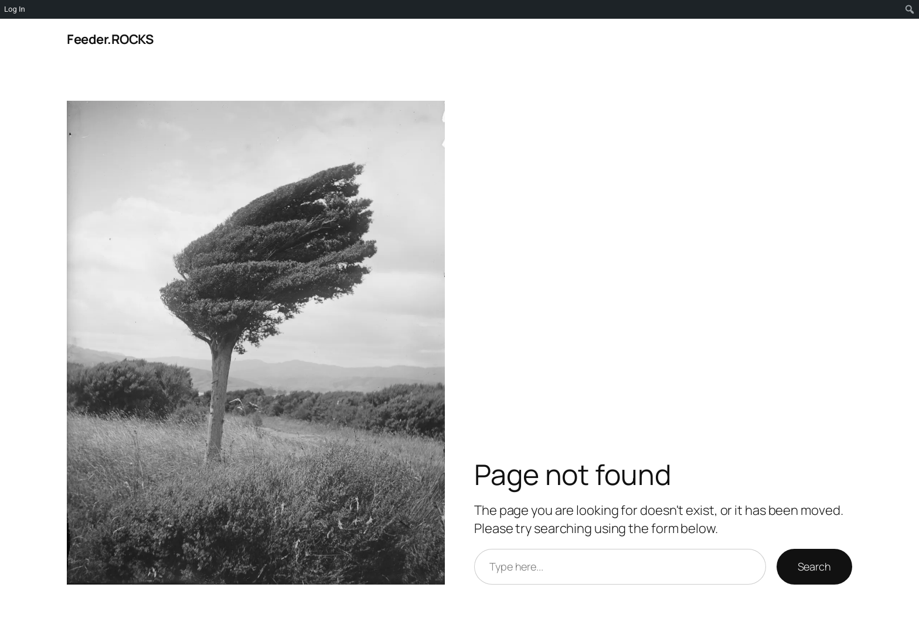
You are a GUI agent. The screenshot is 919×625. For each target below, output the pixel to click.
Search (814, 566)
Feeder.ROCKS (110, 39)
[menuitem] (910, 9)
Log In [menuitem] (14, 9)
